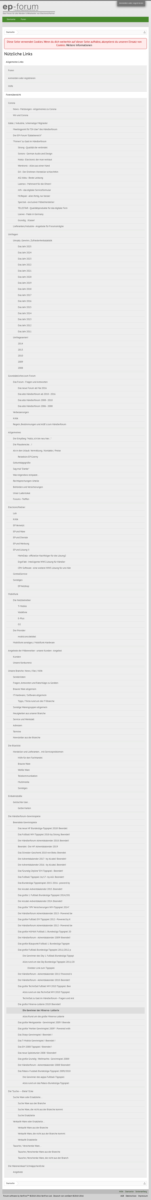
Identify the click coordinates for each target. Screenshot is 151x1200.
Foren (11, 70)
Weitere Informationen (79, 45)
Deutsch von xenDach (68, 1196)
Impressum (143, 1196)
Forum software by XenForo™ (27, 1196)
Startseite (11, 19)
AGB (122, 1196)
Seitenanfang (141, 1191)
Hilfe (10, 86)
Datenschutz (131, 1196)
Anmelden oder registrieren (131, 3)
